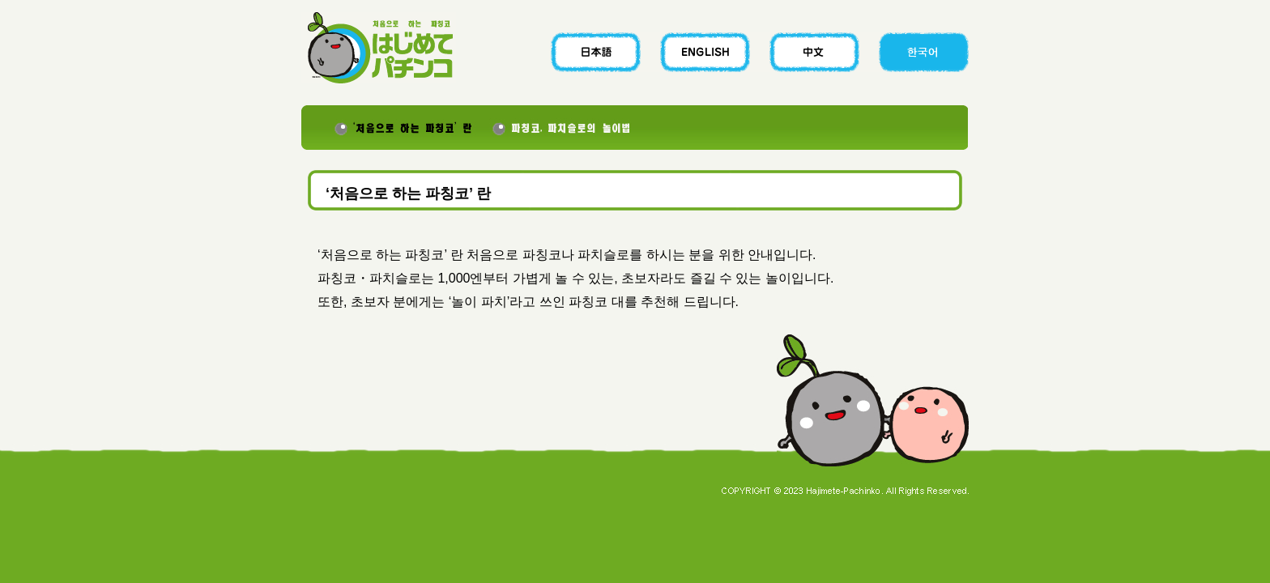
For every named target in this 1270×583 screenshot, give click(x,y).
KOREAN (916, 52)
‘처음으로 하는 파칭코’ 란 (394, 127)
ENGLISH (707, 52)
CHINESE (812, 52)
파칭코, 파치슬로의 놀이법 (564, 127)
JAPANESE (603, 52)
